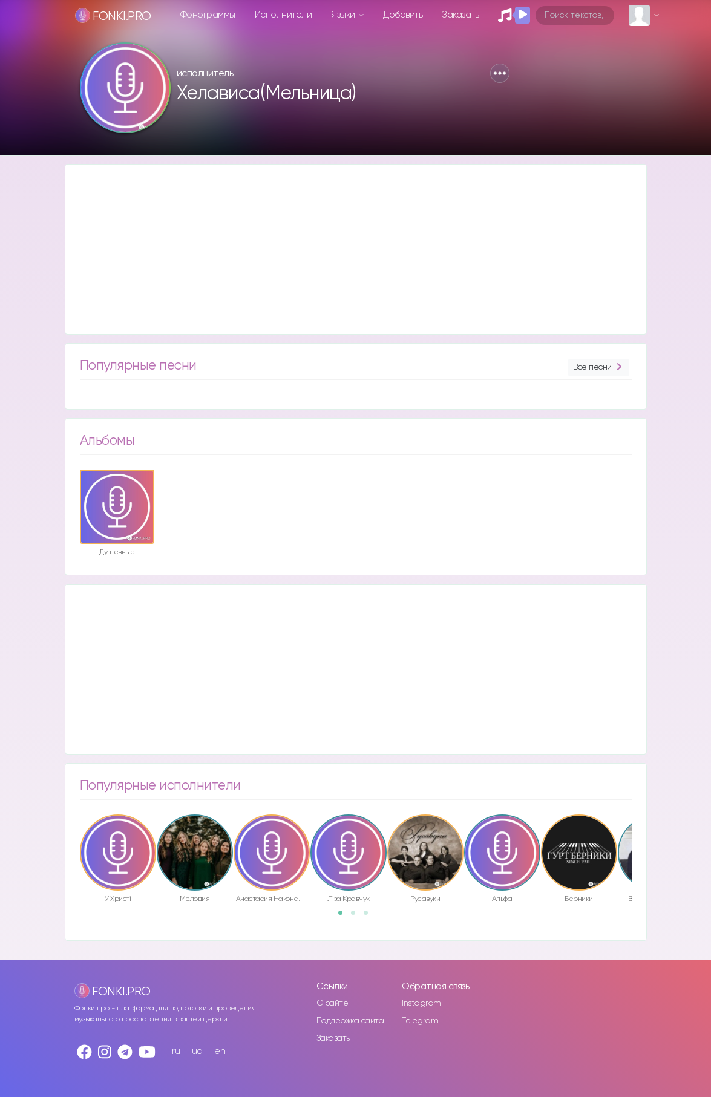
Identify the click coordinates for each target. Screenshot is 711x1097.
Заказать (460, 14)
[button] (500, 73)
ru (176, 1051)
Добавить (402, 14)
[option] (117, 515)
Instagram (421, 1003)
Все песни (598, 367)
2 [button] (357, 917)
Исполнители (283, 14)
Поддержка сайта (350, 1021)
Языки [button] (344, 14)
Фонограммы (207, 14)
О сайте (332, 1003)
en (219, 1051)
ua (197, 1051)
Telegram (420, 1021)
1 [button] (344, 917)
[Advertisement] (355, 249)
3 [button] (370, 917)
